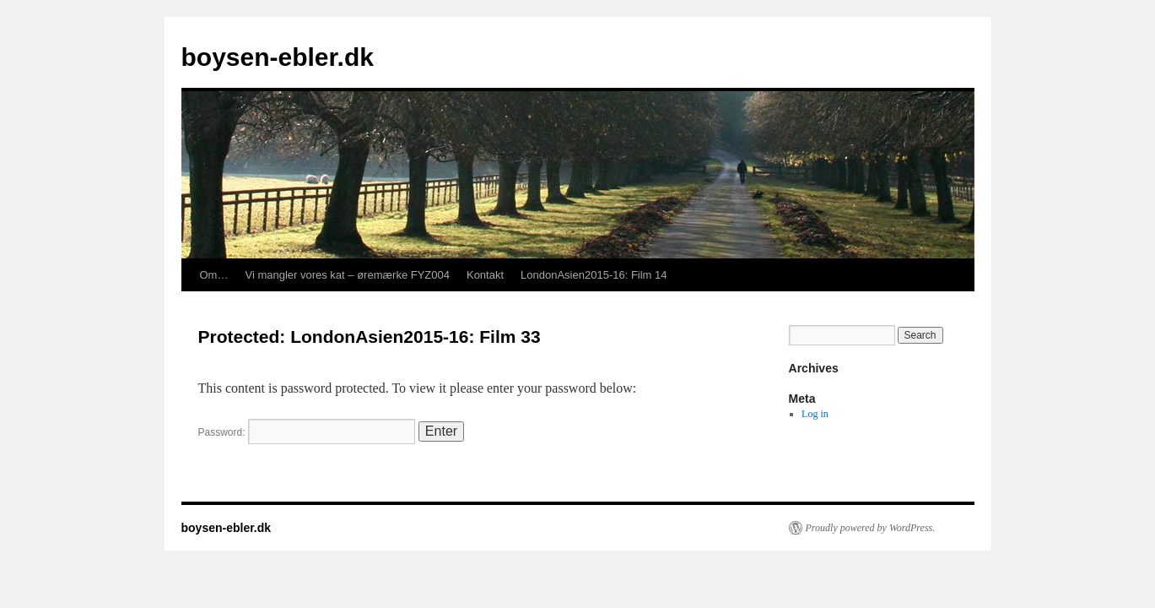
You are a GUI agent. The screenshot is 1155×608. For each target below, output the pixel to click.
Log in (814, 414)
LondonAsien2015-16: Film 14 (594, 275)
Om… (214, 275)
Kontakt (485, 275)
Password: (306, 432)
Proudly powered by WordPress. (871, 528)
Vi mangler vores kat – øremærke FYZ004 (347, 275)
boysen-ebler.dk (277, 57)
